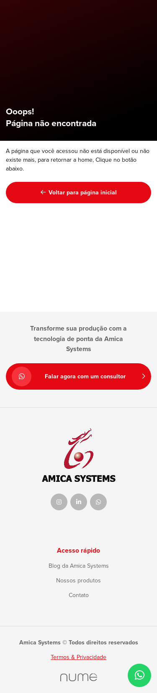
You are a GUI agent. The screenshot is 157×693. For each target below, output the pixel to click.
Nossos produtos (78, 580)
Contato (79, 595)
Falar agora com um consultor (78, 376)
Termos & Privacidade (78, 657)
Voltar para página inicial (79, 192)
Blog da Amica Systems (79, 565)
